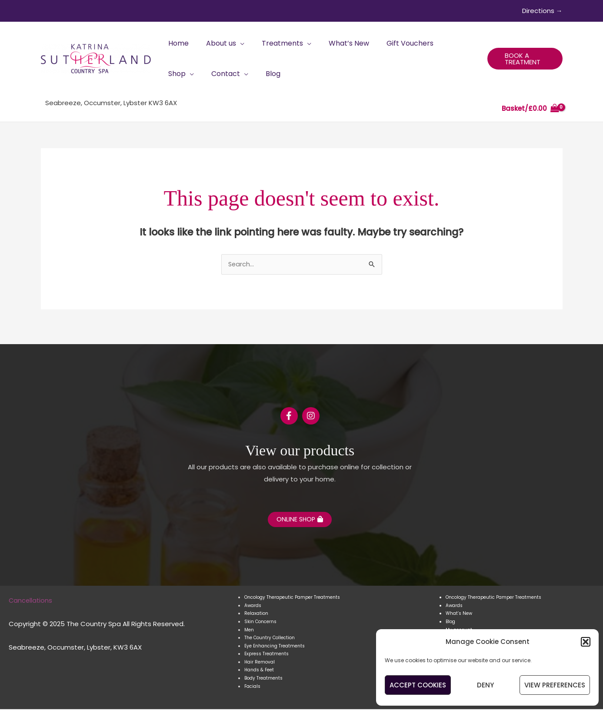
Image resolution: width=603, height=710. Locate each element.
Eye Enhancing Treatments (274, 647)
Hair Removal (259, 663)
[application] (235, 43)
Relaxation (256, 614)
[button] (585, 641)
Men (249, 630)
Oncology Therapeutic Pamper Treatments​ (292, 598)
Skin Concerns (260, 623)
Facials (252, 687)
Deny (485, 685)
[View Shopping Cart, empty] (530, 108)
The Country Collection (269, 639)
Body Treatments (263, 679)
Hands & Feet (259, 671)
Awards (252, 607)
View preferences (554, 685)
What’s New (459, 614)
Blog (450, 623)
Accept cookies (418, 685)
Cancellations (31, 601)
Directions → (542, 10)
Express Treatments (266, 655)
